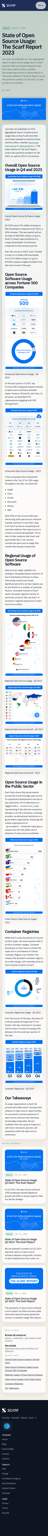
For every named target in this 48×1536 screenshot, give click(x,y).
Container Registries (14, 1383)
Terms (5, 1508)
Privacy (5, 1503)
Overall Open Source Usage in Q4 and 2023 (22, 1361)
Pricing (5, 1473)
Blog (4, 1444)
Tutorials (6, 1493)
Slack (31, 1418)
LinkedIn (15, 1418)
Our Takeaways (12, 1388)
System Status (8, 1488)
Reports (6, 28)
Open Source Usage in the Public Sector (23, 1379)
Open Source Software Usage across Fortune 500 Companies (21, 1369)
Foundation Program (11, 1478)
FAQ (4, 1469)
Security (5, 1513)
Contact (5, 1454)
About (5, 1439)
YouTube (6, 1418)
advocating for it (27, 146)
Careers (5, 1458)
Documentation (9, 1483)
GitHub (24, 1418)
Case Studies (8, 1449)
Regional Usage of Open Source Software (24, 1375)
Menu (40, 5)
